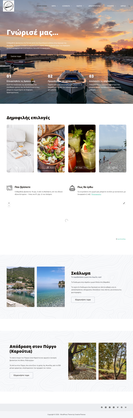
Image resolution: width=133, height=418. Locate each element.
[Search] (129, 6)
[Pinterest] (121, 407)
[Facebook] (102, 407)
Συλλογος (112, 6)
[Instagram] (109, 407)
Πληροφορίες (96, 194)
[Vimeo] (117, 407)
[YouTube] (113, 407)
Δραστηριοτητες (96, 6)
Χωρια (55, 6)
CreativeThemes (80, 414)
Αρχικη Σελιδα (42, 6)
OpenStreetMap (121, 239)
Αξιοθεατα (67, 6)
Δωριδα (123, 6)
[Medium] (125, 407)
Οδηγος (80, 6)
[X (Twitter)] (105, 407)
